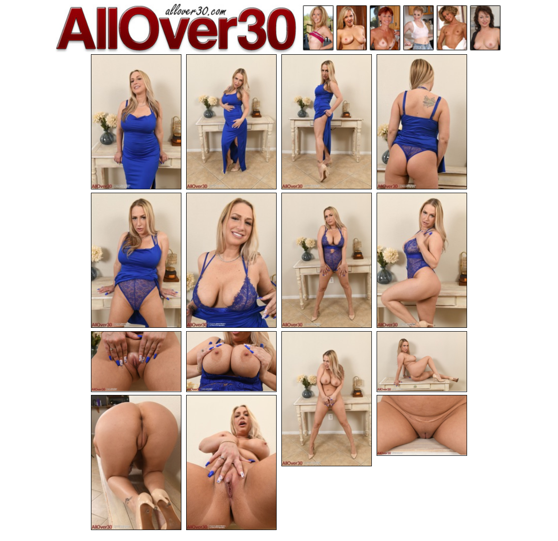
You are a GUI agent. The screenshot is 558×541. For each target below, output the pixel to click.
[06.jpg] (231, 260)
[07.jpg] (326, 260)
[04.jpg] (422, 121)
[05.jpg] (136, 260)
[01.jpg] (136, 121)
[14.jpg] (231, 462)
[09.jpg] (136, 361)
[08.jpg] (422, 260)
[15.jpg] (422, 425)
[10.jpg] (231, 361)
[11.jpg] (326, 398)
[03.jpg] (326, 121)
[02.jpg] (231, 121)
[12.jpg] (422, 361)
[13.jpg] (136, 462)
